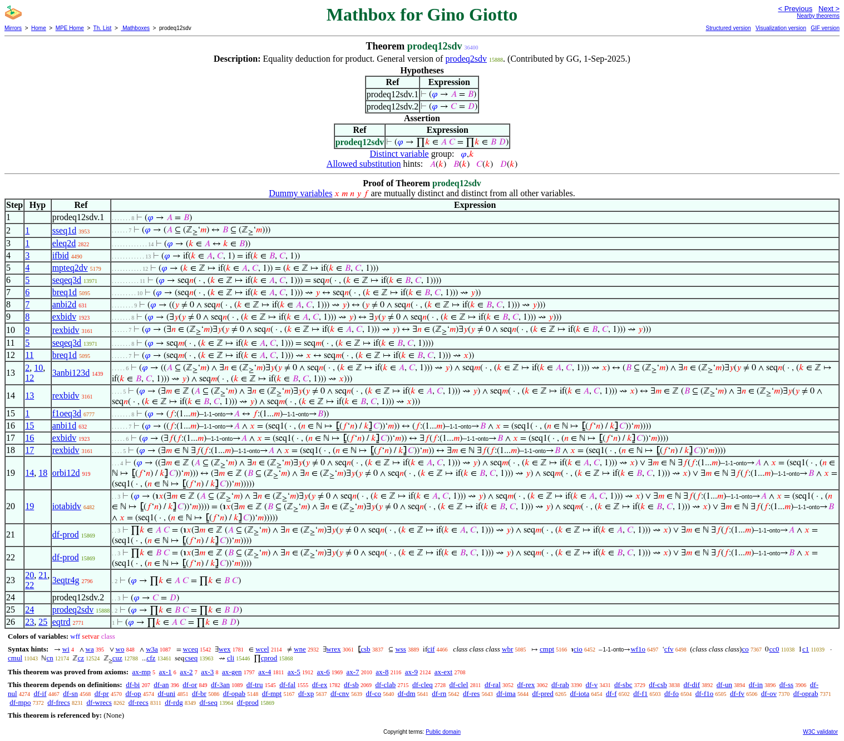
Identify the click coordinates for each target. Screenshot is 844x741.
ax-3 (207, 672)
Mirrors (13, 28)
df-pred (543, 693)
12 (29, 377)
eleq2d (64, 243)
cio (578, 649)
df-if (39, 693)
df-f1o (704, 693)
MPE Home (70, 28)
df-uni (166, 693)
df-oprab (805, 693)
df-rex (526, 684)
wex (225, 649)
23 (29, 621)
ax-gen (231, 672)
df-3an (220, 684)
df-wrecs (98, 702)
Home (38, 28)
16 (29, 437)
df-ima (506, 693)
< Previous (795, 8)
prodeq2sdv (466, 58)
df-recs (139, 702)
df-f (611, 693)
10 (38, 367)
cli (230, 658)
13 (29, 395)
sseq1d (64, 230)
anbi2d (64, 304)
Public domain (443, 732)
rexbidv (66, 330)
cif (431, 649)
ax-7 (352, 672)
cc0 (774, 649)
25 (42, 621)
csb (365, 649)
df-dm (407, 693)
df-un (724, 684)
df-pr (102, 693)
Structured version (728, 28)
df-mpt (272, 693)
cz (80, 658)
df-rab (560, 684)
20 (29, 575)
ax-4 (264, 672)
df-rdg (174, 702)
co (745, 649)
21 (42, 575)
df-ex (319, 684)
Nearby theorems (818, 16)
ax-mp (141, 672)
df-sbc (623, 684)
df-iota (580, 693)
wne (300, 649)
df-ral (493, 684)
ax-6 (323, 672)
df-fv (737, 693)
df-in (756, 684)
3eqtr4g (66, 580)
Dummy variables (300, 193)
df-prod (65, 534)
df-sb (351, 684)
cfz (151, 658)
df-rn (439, 693)
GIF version (825, 28)
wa (90, 649)
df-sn (70, 693)
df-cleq (422, 684)
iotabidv (66, 506)
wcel (262, 649)
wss (400, 649)
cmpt (547, 649)
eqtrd (61, 621)
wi (66, 649)
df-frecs (58, 702)
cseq (191, 658)
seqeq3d (66, 280)
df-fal (287, 684)
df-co (373, 693)
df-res (471, 693)
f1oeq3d (66, 413)
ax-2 (186, 672)
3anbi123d (71, 372)
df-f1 (640, 693)
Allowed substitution (364, 163)
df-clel (459, 684)
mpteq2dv (70, 267)
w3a (152, 649)
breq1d (64, 292)
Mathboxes (135, 28)
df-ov (769, 693)
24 (29, 609)
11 (29, 355)
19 (29, 506)
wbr (507, 649)
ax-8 (382, 672)
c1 (805, 649)
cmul (15, 658)
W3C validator (820, 732)
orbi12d (66, 473)
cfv (669, 649)
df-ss (786, 684)
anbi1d (64, 425)
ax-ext (443, 672)
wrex (334, 649)
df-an (161, 684)
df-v (592, 684)
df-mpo (20, 702)
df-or (189, 684)
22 (29, 585)
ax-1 (165, 672)
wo (120, 649)
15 (29, 425)
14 (29, 473)
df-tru (254, 684)
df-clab (385, 684)
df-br (199, 693)
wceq (190, 649)
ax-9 (411, 672)
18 (42, 473)
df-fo (671, 693)
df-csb (658, 684)
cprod (269, 658)
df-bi (133, 684)
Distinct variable (399, 153)
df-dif (691, 684)
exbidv (64, 316)
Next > (829, 8)
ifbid (60, 255)
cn (49, 658)
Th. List (102, 28)
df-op (133, 693)
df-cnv (339, 693)
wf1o (637, 649)
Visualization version (781, 28)
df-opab (234, 693)
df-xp (306, 693)
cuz (117, 658)
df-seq (208, 702)
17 (29, 450)
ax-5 (294, 672)
